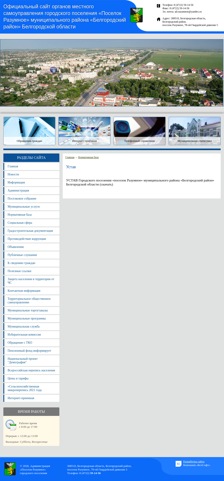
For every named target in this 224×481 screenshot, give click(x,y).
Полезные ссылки (19, 271)
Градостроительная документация (30, 230)
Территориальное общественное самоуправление (29, 300)
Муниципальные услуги (24, 206)
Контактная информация (24, 290)
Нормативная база (20, 214)
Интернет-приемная (21, 398)
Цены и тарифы (18, 378)
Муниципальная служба (24, 326)
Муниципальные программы (27, 318)
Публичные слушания (22, 255)
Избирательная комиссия (24, 334)
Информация (16, 182)
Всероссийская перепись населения (31, 370)
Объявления (16, 247)
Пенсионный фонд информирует (29, 350)
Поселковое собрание (22, 198)
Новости (13, 174)
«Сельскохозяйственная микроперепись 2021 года (25, 388)
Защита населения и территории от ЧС (31, 280)
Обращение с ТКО (20, 342)
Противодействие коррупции (27, 238)
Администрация (18, 190)
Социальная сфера (20, 222)
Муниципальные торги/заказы (28, 310)
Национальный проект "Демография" (23, 360)
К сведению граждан (21, 263)
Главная (13, 166)
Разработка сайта (193, 461)
